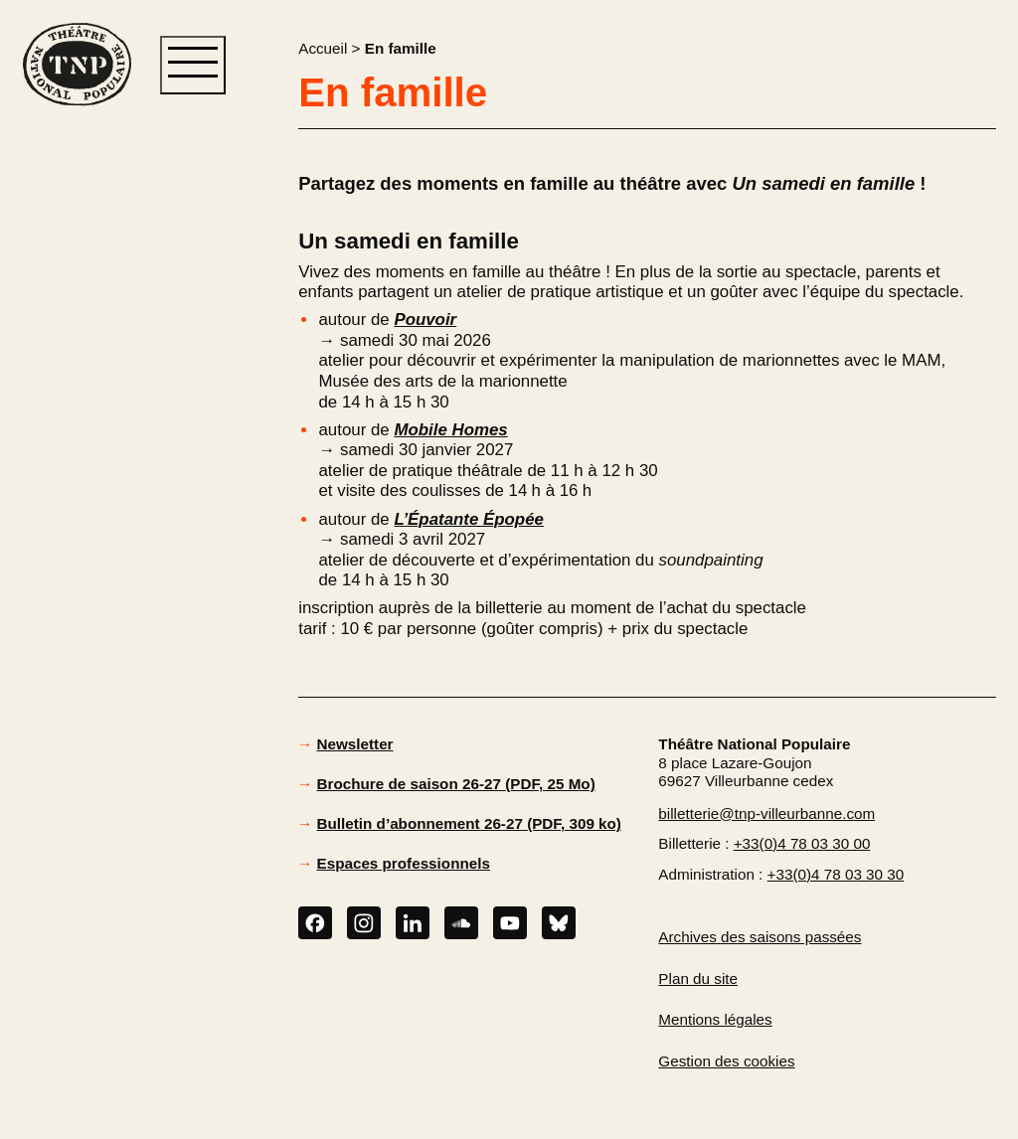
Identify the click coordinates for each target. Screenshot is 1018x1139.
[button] (76, 428)
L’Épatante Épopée (469, 519)
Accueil (322, 48)
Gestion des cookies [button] (726, 1061)
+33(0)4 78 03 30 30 (836, 874)
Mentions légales (714, 1019)
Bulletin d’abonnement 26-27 (469, 823)
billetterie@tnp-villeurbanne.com (766, 813)
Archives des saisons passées (759, 936)
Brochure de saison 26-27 (456, 783)
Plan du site (698, 978)
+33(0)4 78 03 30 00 (802, 843)
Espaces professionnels (403, 863)
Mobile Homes (450, 429)
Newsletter (355, 743)
